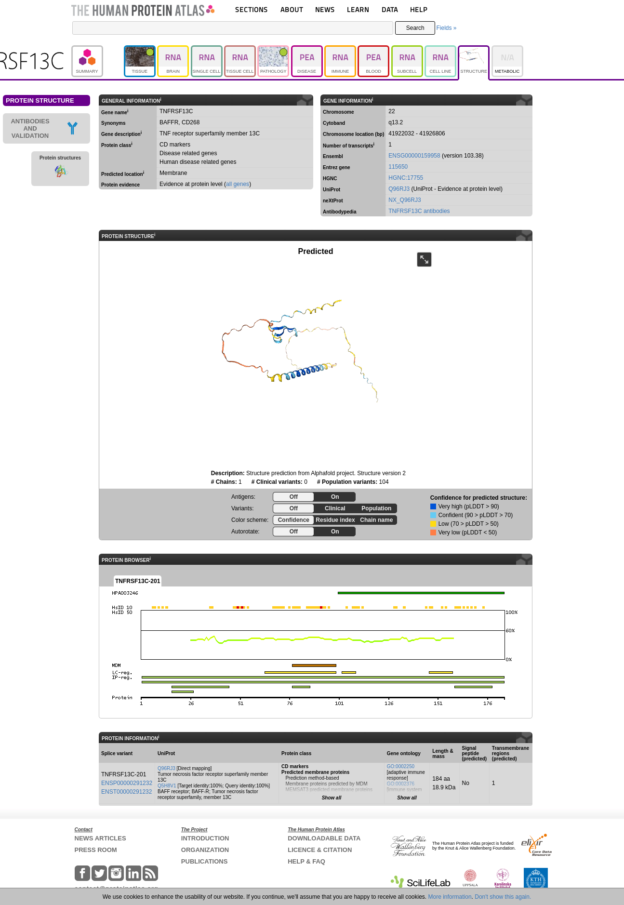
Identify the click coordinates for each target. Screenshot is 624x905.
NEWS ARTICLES (100, 838)
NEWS (325, 9)
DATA (390, 9)
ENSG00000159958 (414, 155)
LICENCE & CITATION (320, 849)
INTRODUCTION (205, 838)
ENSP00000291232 (126, 783)
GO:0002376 (400, 783)
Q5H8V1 (167, 785)
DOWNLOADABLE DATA (324, 838)
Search (415, 28)
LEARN (358, 9)
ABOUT (291, 9)
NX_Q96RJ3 (404, 200)
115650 (398, 166)
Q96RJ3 (399, 189)
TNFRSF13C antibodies (419, 211)
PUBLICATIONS (204, 861)
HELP (418, 9)
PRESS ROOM (96, 849)
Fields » (446, 28)
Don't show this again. (503, 896)
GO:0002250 (400, 766)
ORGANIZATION (205, 849)
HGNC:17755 (405, 177)
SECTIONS (251, 9)
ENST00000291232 (126, 791)
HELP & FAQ (306, 861)
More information (450, 896)
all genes (237, 184)
